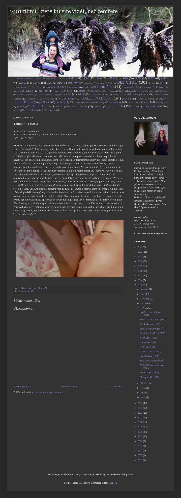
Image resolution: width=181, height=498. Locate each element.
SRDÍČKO (36, 106)
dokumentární (73, 87)
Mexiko (116, 94)
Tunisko (109, 107)
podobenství (127, 99)
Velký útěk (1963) (148, 338)
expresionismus (145, 87)
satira (137, 102)
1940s (98, 78)
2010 (140, 422)
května (143, 308)
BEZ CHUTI (127, 82)
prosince (144, 289)
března (143, 388)
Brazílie (151, 83)
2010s (36, 82)
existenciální (102, 87)
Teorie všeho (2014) (149, 372)
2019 (140, 266)
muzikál (128, 94)
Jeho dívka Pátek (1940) (151, 360)
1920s (72, 78)
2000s (22, 82)
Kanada (31, 94)
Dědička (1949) (147, 347)
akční (59, 83)
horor (69, 91)
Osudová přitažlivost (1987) (153, 333)
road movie (89, 102)
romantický (115, 102)
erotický (85, 87)
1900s (53, 78)
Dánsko (42, 87)
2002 (140, 455)
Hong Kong (59, 91)
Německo (17, 98)
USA (119, 106)
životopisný (50, 110)
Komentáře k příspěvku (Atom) (48, 392)
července (144, 298)
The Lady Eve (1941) (150, 324)
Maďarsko (105, 94)
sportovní (20, 107)
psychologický (63, 102)
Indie (99, 91)
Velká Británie (154, 106)
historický (43, 91)
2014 (140, 403)
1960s (124, 78)
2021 (140, 256)
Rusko (130, 102)
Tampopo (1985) (148, 342)
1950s (111, 78)
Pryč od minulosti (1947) (151, 328)
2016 (140, 280)
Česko (162, 83)
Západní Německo (33, 110)
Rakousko (77, 102)
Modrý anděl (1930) (149, 377)
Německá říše (159, 94)
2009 (140, 427)
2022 (140, 252)
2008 (140, 431)
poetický (140, 99)
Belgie (110, 83)
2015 (140, 285)
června (143, 303)
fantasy (159, 87)
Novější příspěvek (22, 386)
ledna (143, 397)
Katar (40, 94)
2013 (140, 408)
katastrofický (51, 94)
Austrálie (100, 83)
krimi (81, 94)
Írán (105, 91)
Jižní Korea (163, 91)
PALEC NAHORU (97, 98)
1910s (62, 78)
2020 (140, 261)
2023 (140, 247)
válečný (137, 106)
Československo (20, 87)
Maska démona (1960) (150, 351)
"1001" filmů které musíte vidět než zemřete (30, 79)
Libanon (93, 94)
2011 (140, 417)
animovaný (73, 83)
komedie (66, 94)
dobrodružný (55, 87)
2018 (140, 271)
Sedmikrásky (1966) (149, 356)
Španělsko (59, 107)
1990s (164, 78)
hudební (81, 91)
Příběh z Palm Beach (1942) (153, 319)
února (143, 392)
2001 (140, 460)
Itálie (120, 91)
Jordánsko (20, 94)
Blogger (112, 483)
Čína (33, 87)
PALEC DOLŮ (67, 98)
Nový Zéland (48, 99)
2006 (140, 441)
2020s (49, 83)
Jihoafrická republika (148, 91)
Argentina (88, 83)
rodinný (101, 102)
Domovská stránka (70, 386)
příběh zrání (45, 102)
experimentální (129, 87)
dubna (143, 383)
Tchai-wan (98, 107)
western (17, 110)
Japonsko (132, 91)
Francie (28, 90)
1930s (85, 78)
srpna (143, 294)
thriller (83, 106)
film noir (17, 91)
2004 (140, 446)
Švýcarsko (71, 107)
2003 (140, 450)
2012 (140, 413)
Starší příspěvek (115, 386)
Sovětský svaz (162, 102)
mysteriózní (142, 94)
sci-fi (146, 102)
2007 (140, 436)
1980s (151, 78)
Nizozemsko (33, 99)
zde (165, 233)
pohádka (151, 99)
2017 (140, 275)
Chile (92, 91)
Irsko (113, 91)
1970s (138, 78)
